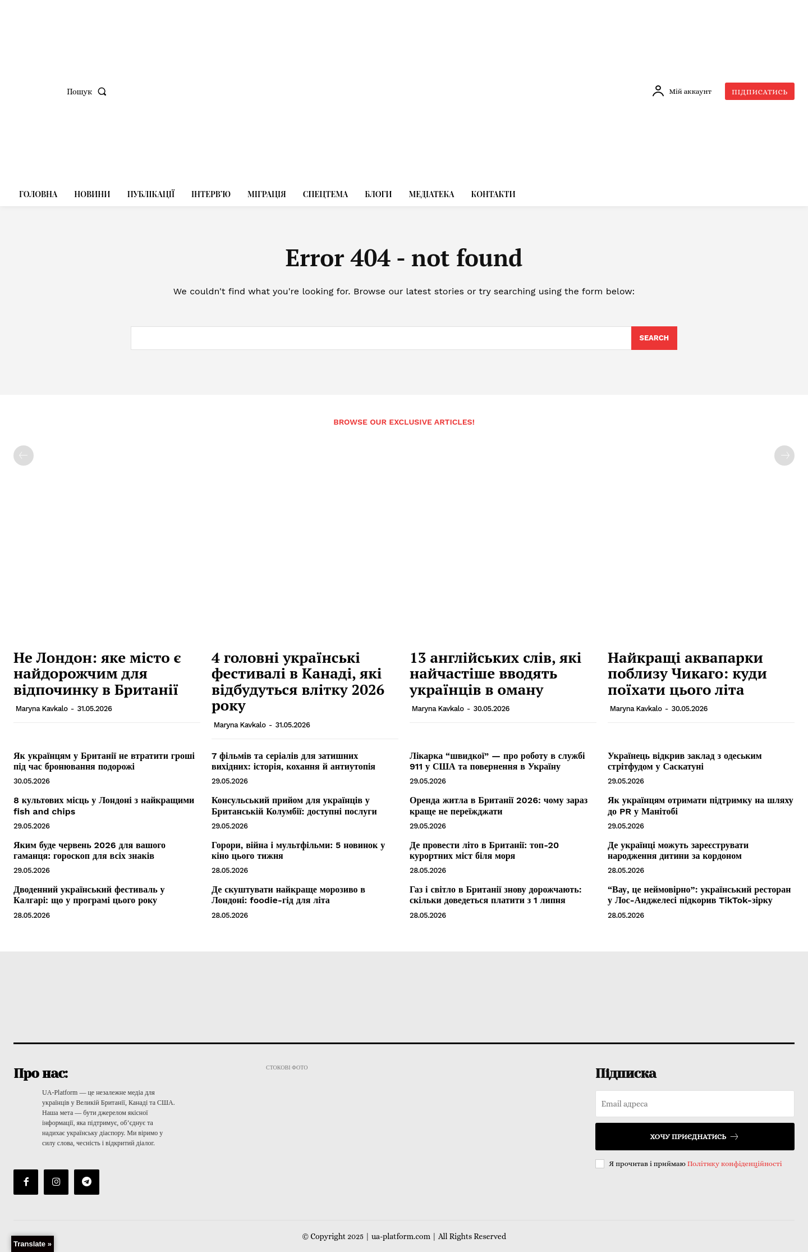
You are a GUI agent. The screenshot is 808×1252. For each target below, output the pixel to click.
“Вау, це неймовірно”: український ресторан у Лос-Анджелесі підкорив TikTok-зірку (699, 894)
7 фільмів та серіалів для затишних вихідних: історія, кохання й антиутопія (293, 761)
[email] (695, 1103)
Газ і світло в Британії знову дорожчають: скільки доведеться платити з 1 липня (495, 894)
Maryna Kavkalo (42, 708)
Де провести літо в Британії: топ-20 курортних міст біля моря (484, 850)
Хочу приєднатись (695, 1136)
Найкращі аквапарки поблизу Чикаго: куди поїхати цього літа (687, 673)
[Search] (654, 338)
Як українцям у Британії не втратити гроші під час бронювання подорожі (104, 761)
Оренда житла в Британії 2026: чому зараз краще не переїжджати (498, 805)
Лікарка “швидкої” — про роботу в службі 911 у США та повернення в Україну (497, 761)
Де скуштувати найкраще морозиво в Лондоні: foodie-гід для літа (288, 894)
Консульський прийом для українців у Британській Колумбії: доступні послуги (294, 805)
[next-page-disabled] (784, 455)
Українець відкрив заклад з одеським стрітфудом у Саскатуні (685, 761)
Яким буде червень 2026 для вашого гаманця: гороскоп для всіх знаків (89, 850)
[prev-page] (23, 455)
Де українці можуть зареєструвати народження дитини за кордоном (678, 850)
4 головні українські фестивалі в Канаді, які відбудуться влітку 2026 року (298, 681)
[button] (89, 91)
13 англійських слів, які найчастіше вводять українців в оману (495, 673)
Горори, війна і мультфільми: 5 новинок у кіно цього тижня (298, 850)
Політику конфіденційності (734, 1163)
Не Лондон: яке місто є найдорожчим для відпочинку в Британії (97, 673)
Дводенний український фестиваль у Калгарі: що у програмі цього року (89, 894)
